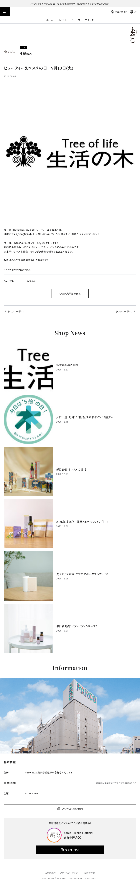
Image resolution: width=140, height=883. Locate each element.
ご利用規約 (50, 872)
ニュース (75, 20)
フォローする (72, 850)
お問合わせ (89, 872)
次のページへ (124, 311)
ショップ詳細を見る (70, 293)
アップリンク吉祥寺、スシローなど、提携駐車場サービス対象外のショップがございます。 (70, 3)
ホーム (49, 20)
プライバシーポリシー (70, 872)
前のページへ (16, 311)
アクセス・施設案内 (72, 809)
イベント (62, 20)
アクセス (89, 20)
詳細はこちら (130, 783)
